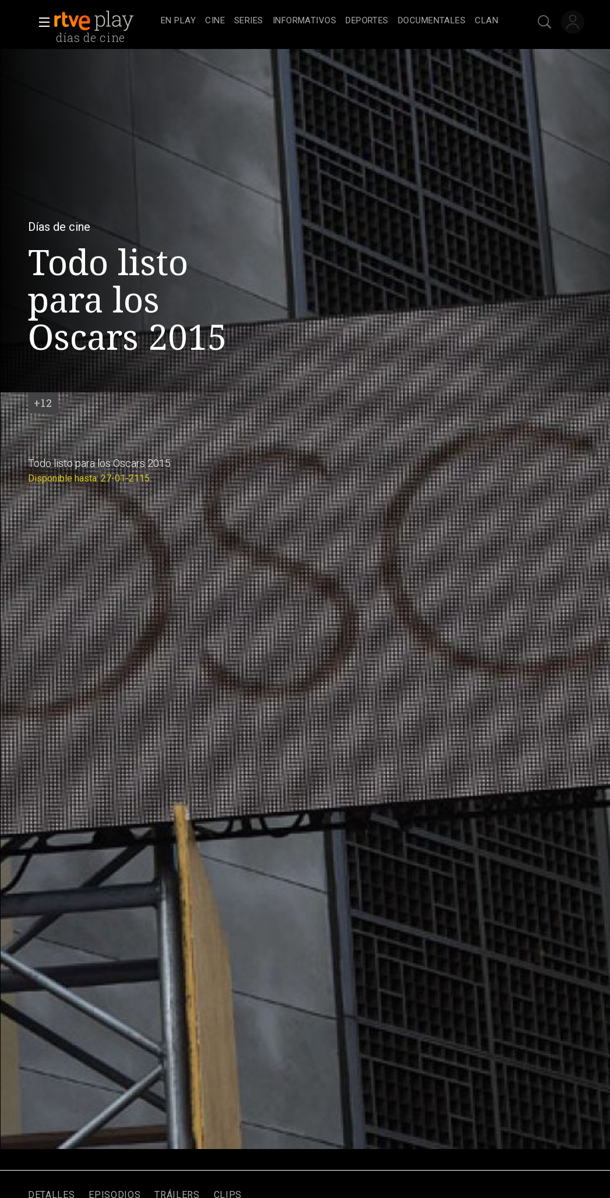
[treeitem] (178, 21)
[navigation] (329, 21)
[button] (41, 22)
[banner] (105, 21)
